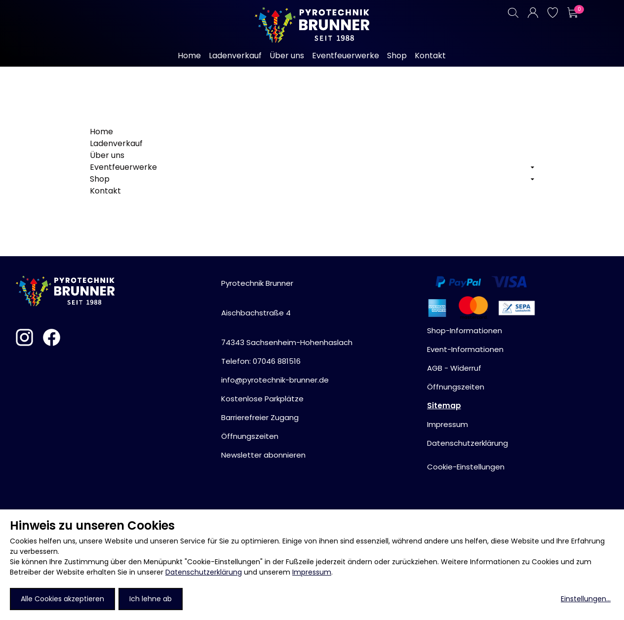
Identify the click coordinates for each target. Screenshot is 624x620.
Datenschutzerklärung (203, 572)
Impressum (311, 572)
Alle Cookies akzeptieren (62, 599)
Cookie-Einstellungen (466, 467)
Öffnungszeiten (249, 436)
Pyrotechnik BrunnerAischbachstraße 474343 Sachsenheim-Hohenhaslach (286, 313)
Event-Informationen (465, 349)
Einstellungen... (586, 599)
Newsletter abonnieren (263, 455)
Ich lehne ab (150, 599)
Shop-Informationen (464, 330)
